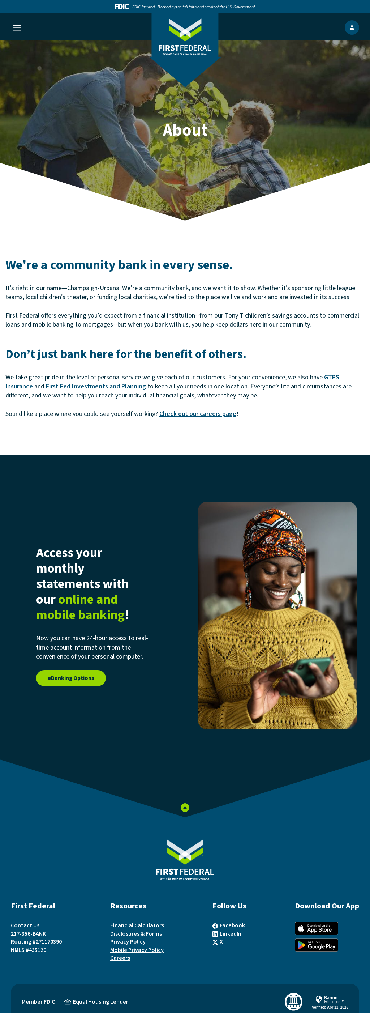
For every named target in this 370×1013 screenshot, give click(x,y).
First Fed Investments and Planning (96, 386)
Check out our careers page (197, 413)
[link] (330, 1002)
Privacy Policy (128, 942)
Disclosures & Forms (136, 934)
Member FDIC (38, 1002)
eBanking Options (71, 678)
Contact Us (25, 925)
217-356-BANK (28, 934)
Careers (120, 958)
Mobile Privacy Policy (137, 950)
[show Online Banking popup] (352, 27)
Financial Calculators (137, 925)
